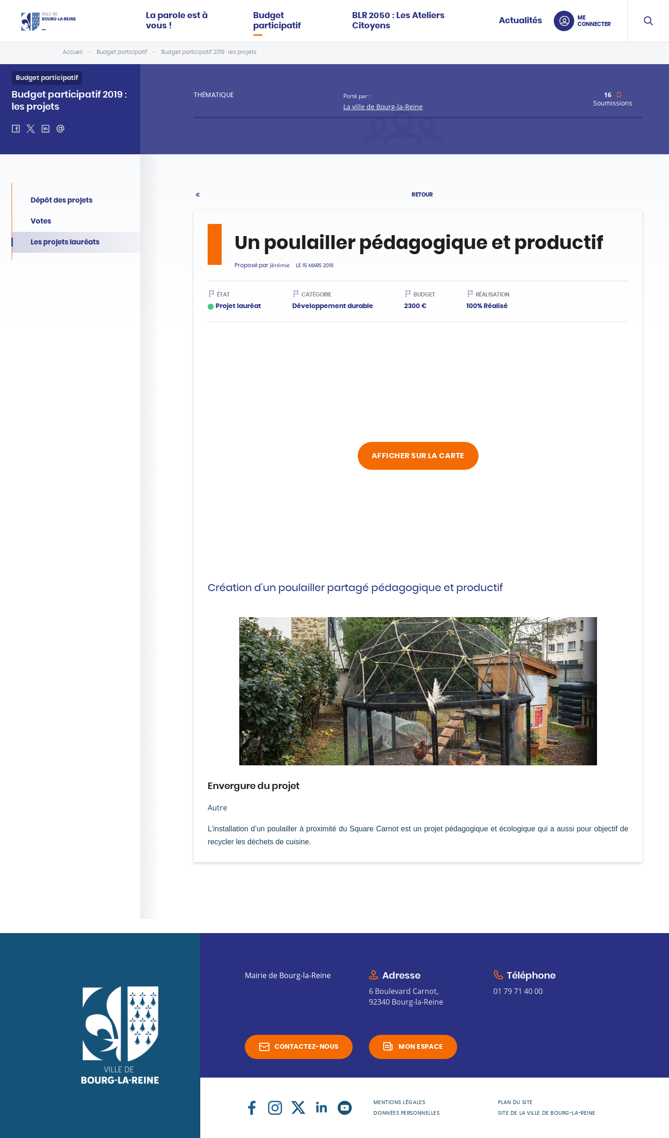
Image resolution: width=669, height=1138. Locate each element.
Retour (422, 194)
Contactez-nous (307, 1047)
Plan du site (515, 1102)
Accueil (73, 52)
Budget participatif (122, 52)
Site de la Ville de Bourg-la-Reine (547, 1113)
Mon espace (421, 1047)
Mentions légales (399, 1102)
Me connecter (594, 21)
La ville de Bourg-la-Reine (383, 106)
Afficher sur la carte (418, 456)
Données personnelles (406, 1113)
